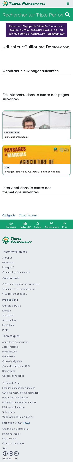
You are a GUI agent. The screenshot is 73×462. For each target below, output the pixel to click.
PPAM (5, 329)
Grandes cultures (11, 305)
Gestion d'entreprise (13, 375)
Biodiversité (8, 355)
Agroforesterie (10, 346)
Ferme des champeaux (16, 137)
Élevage (6, 310)
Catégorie (8, 215)
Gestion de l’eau (10, 382)
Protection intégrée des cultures (19, 401)
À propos (7, 257)
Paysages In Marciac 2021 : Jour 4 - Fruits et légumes (32, 171)
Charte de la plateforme (15, 428)
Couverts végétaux (12, 360)
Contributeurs (28, 215)
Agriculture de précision (15, 341)
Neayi (26, 422)
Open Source (9, 437)
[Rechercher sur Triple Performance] (33, 14)
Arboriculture (9, 319)
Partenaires (8, 261)
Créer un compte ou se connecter (20, 283)
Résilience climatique (13, 406)
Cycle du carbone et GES (15, 365)
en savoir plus (56, 33)
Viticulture (7, 314)
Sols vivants (8, 411)
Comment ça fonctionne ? (16, 271)
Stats (4, 447)
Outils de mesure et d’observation (20, 392)
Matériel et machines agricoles (18, 387)
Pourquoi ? (8, 266)
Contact (6, 442)
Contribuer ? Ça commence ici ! (19, 288)
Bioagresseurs (10, 350)
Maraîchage (8, 324)
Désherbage (8, 370)
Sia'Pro (14, 30)
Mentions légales (11, 433)
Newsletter (18, 442)
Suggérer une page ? (14, 293)
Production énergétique (15, 396)
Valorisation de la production (18, 416)
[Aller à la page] (67, 14)
